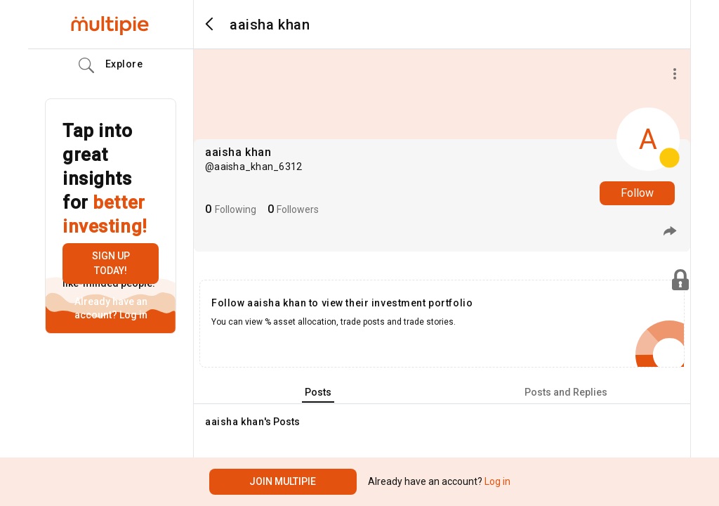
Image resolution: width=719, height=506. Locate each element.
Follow (637, 193)
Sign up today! (111, 263)
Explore (111, 65)
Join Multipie (282, 481)
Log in (132, 314)
